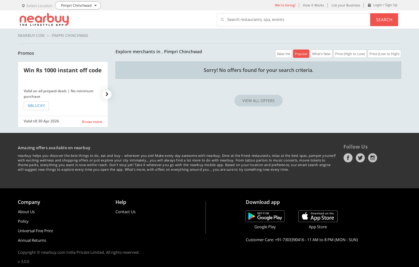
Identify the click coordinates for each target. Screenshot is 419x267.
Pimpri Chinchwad (70, 36)
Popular (301, 53)
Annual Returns (32, 240)
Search (384, 19)
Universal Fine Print (35, 230)
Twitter (360, 157)
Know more (92, 121)
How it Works (313, 5)
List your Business (345, 5)
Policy (23, 221)
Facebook (348, 157)
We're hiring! (285, 5)
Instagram (372, 157)
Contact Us (125, 211)
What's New (321, 53)
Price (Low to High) (384, 53)
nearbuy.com (31, 36)
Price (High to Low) (350, 53)
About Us (26, 211)
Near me (283, 53)
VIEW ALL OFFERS (258, 100)
